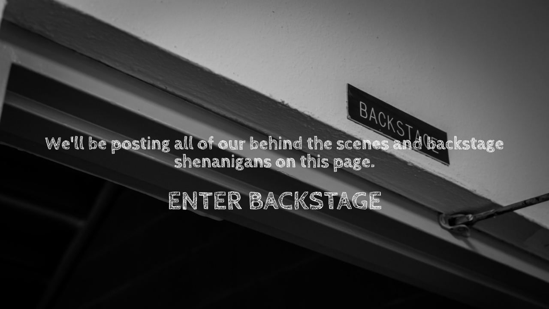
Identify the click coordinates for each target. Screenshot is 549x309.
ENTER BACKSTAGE (274, 201)
